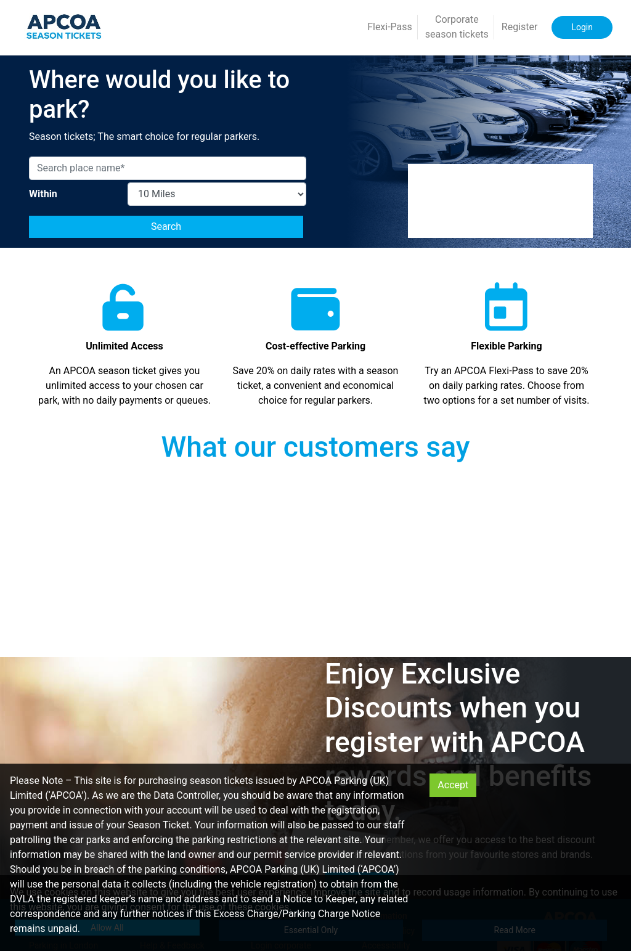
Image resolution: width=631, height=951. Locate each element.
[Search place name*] (167, 168)
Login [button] (582, 27)
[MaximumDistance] (217, 194)
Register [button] (520, 27)
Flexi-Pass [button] (389, 27)
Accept (453, 785)
